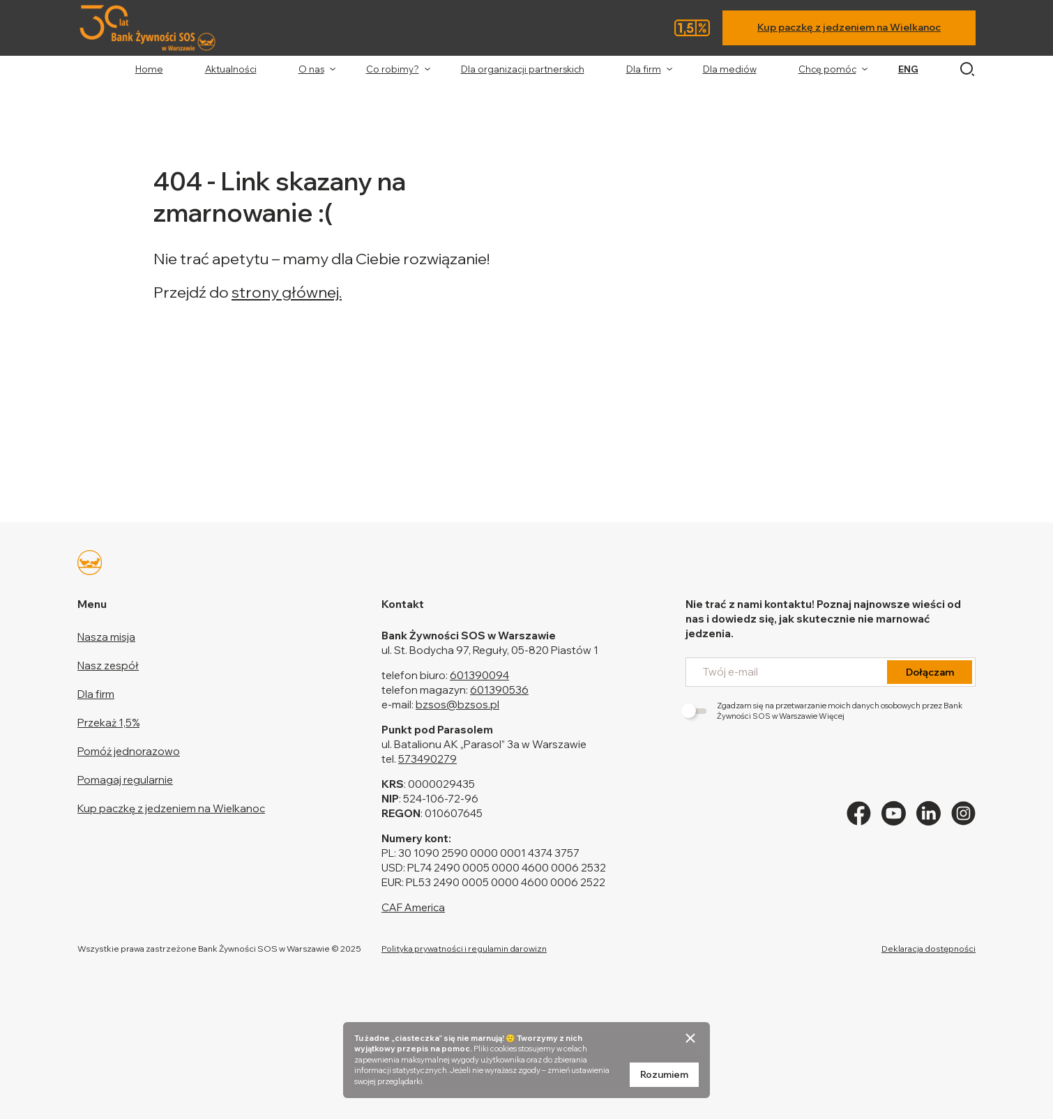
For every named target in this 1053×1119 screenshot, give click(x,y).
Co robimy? (392, 69)
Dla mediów (730, 69)
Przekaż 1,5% (108, 722)
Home (149, 69)
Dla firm (643, 69)
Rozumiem (664, 1074)
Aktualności (231, 69)
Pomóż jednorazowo (128, 751)
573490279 (427, 759)
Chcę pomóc (827, 69)
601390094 (479, 675)
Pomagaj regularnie (125, 779)
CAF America (413, 907)
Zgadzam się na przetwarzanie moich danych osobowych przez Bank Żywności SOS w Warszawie (823, 711)
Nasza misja (106, 637)
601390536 (499, 689)
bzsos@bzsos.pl (457, 704)
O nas (311, 69)
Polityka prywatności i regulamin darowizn (464, 948)
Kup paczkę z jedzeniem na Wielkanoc (849, 27)
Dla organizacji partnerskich (522, 69)
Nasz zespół (108, 665)
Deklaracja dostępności (928, 948)
